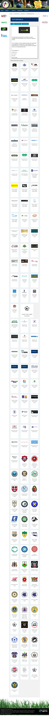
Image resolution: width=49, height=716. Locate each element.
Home (11, 13)
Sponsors (23, 13)
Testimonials (16, 13)
